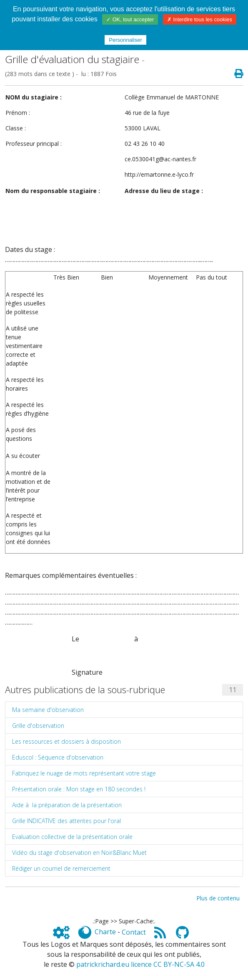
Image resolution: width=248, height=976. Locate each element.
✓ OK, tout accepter (130, 19)
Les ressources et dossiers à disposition (66, 741)
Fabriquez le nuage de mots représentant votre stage (84, 773)
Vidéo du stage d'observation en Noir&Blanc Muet (79, 853)
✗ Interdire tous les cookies (199, 19)
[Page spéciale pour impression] (235, 73)
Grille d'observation (38, 725)
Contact (134, 932)
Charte (105, 932)
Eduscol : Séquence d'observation (57, 757)
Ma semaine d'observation (48, 710)
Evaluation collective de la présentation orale (72, 837)
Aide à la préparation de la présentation (67, 805)
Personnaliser (125, 40)
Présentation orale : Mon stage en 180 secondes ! (78, 789)
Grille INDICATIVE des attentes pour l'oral (66, 821)
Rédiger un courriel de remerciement (61, 868)
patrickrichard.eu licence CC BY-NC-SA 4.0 (140, 964)
